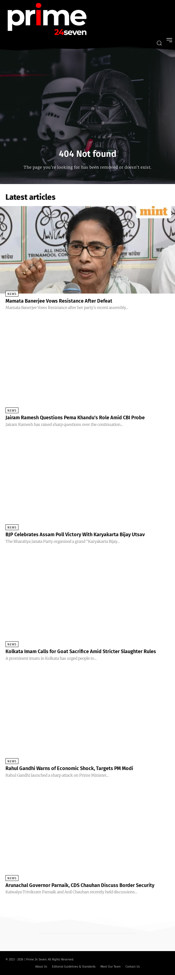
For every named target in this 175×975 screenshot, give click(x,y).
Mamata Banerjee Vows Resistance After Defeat (59, 301)
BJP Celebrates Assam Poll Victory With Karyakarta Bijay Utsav (75, 535)
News (12, 294)
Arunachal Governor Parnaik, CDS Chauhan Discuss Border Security (80, 885)
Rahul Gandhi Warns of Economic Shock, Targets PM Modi (69, 768)
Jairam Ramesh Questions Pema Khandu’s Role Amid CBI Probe (75, 418)
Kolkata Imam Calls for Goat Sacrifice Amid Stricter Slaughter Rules (81, 651)
